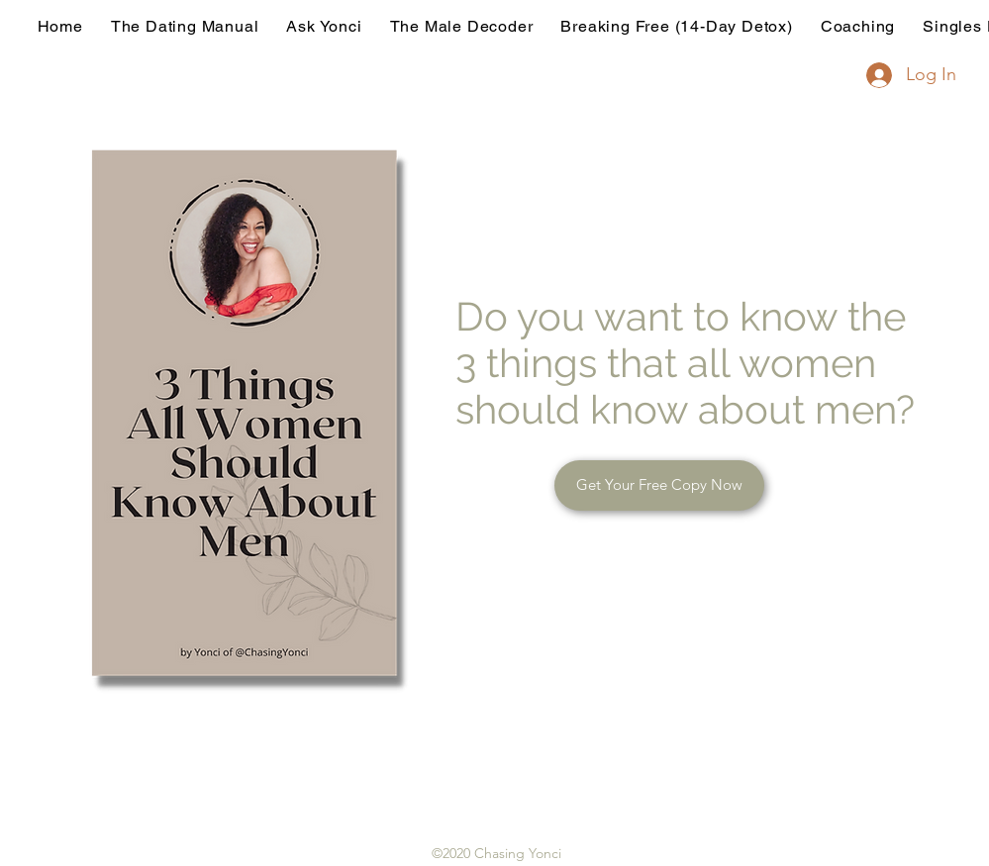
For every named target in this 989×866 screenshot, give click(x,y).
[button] (659, 485)
